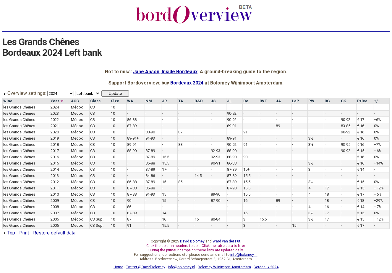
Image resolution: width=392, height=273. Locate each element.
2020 (55, 132)
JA (278, 101)
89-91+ (133, 138)
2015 (55, 163)
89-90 (215, 194)
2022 (55, 119)
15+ (246, 169)
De (245, 101)
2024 (55, 107)
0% (376, 126)
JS (213, 101)
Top (8, 233)
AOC (75, 101)
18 (327, 194)
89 (278, 126)
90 (245, 157)
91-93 (150, 138)
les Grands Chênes (19, 107)
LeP (295, 101)
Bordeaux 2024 (186, 83)
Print (24, 233)
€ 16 (360, 126)
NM (148, 101)
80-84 (215, 219)
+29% (378, 200)
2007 (55, 213)
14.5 (198, 175)
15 (164, 182)
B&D (199, 101)
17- (164, 169)
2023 (55, 113)
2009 (55, 200)
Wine (7, 101)
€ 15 (360, 151)
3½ (310, 138)
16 (245, 200)
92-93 (215, 151)
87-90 (232, 188)
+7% (377, 144)
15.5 (165, 157)
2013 (55, 175)
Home (118, 267)
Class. (96, 101)
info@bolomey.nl (243, 255)
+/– (377, 101)
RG (327, 101)
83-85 (345, 126)
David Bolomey (192, 241)
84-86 (150, 175)
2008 (55, 207)
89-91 (232, 126)
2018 (55, 144)
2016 (55, 157)
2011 (55, 188)
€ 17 (360, 119)
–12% (379, 188)
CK (343, 101)
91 (245, 132)
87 (180, 132)
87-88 (132, 188)
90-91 (215, 163)
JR (164, 101)
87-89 (132, 126)
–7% (378, 207)
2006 (55, 219)
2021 (55, 126)
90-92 (232, 113)
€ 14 (360, 169)
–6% (378, 151)
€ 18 (360, 200)
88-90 (150, 132)
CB (92, 107)
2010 (55, 194)
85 (180, 182)
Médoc (77, 107)
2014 (55, 169)
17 (327, 188)
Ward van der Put (226, 241)
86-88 (132, 119)
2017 (55, 151)
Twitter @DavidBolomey (145, 267)
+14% (378, 163)
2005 (55, 225)
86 (129, 207)
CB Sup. (96, 219)
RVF (263, 101)
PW (311, 101)
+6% (377, 119)
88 (180, 144)
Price (362, 101)
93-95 (345, 144)
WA (130, 101)
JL (229, 101)
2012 (55, 182)
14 (164, 213)
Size (115, 101)
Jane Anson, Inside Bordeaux (165, 71)
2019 (55, 138)
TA (180, 101)
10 (113, 107)
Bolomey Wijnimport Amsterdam (224, 267)
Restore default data (54, 233)
